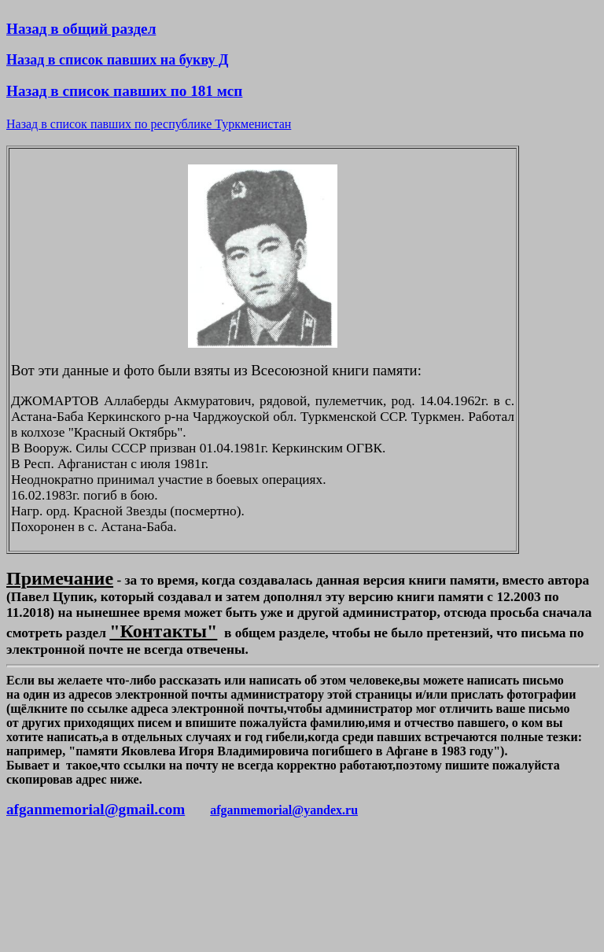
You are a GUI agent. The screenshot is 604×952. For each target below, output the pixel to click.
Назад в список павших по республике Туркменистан (148, 124)
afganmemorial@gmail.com (95, 809)
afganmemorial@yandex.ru (284, 810)
